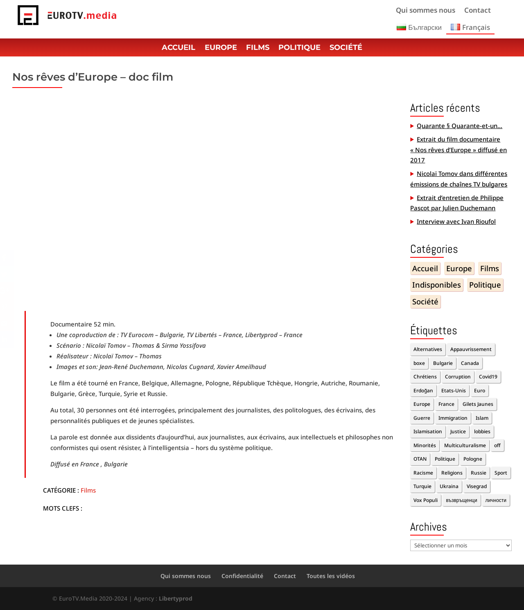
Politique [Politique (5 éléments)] (445, 458)
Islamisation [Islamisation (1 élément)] (427, 431)
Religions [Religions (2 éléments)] (452, 472)
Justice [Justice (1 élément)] (458, 431)
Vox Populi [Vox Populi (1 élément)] (425, 500)
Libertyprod (175, 598)
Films (257, 48)
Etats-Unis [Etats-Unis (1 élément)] (453, 390)
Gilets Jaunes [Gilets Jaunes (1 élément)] (478, 404)
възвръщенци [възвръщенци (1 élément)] (461, 500)
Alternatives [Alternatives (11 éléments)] (427, 349)
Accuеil (178, 48)
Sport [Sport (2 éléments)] (501, 472)
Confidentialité (242, 576)
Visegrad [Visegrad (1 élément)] (477, 486)
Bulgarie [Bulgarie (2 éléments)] (443, 363)
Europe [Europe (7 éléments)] (421, 404)
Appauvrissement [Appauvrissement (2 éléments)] (471, 349)
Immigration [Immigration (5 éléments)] (453, 417)
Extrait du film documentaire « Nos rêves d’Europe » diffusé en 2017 (458, 149)
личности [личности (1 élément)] (496, 500)
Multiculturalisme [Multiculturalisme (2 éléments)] (465, 445)
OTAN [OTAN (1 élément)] (420, 458)
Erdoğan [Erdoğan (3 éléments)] (423, 390)
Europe (221, 48)
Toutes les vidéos (331, 576)
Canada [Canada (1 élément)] (470, 363)
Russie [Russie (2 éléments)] (478, 472)
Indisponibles (436, 284)
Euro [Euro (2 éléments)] (479, 390)
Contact (477, 11)
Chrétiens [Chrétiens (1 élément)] (425, 376)
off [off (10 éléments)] (497, 445)
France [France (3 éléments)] (446, 404)
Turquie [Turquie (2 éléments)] (422, 486)
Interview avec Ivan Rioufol (456, 221)
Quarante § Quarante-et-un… (459, 126)
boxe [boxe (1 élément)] (419, 363)
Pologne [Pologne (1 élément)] (472, 458)
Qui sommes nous (425, 11)
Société (346, 48)
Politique (299, 48)
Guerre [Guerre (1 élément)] (421, 417)
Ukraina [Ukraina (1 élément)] (449, 486)
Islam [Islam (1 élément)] (482, 417)
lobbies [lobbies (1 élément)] (482, 431)
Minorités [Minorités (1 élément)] (424, 445)
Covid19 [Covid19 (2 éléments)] (488, 376)
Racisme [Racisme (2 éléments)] (423, 472)
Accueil (425, 268)
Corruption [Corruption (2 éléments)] (458, 376)
